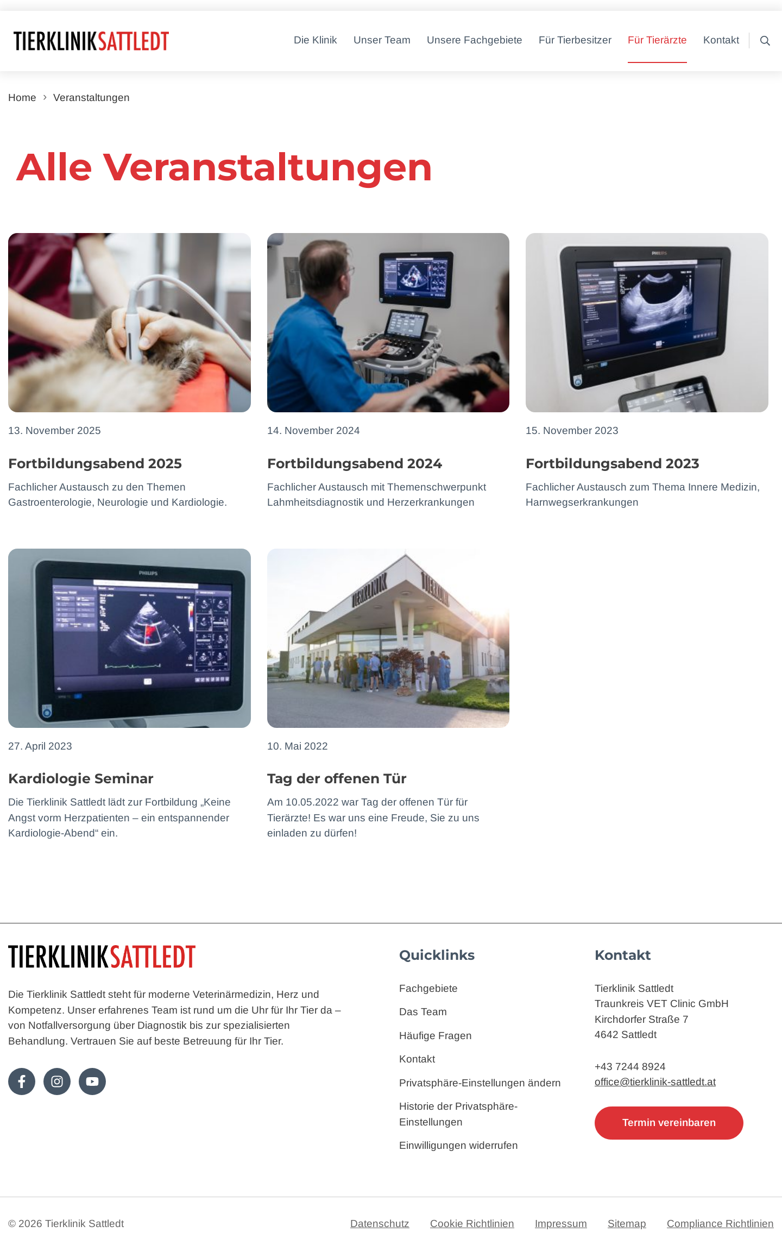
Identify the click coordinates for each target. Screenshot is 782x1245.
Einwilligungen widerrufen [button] (458, 1145)
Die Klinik (315, 40)
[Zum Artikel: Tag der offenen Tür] (388, 695)
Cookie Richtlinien (472, 1223)
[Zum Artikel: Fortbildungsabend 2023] (647, 372)
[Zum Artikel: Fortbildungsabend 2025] (129, 372)
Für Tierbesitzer (575, 40)
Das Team (423, 1011)
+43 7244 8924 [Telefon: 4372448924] (630, 1066)
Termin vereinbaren (669, 1122)
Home (22, 97)
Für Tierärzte (657, 40)
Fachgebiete (428, 988)
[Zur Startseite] (125, 41)
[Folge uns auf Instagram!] (57, 1081)
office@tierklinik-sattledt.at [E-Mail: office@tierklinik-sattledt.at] (655, 1081)
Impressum (561, 1223)
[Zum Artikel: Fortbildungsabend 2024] (388, 372)
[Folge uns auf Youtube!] (92, 1081)
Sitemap (627, 1223)
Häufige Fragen (435, 1035)
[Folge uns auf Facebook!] (21, 1081)
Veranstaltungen (91, 97)
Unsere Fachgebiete (474, 40)
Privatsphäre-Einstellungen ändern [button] (480, 1083)
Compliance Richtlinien (720, 1223)
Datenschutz (379, 1223)
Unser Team (382, 40)
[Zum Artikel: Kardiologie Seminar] (129, 695)
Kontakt (721, 40)
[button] (761, 41)
